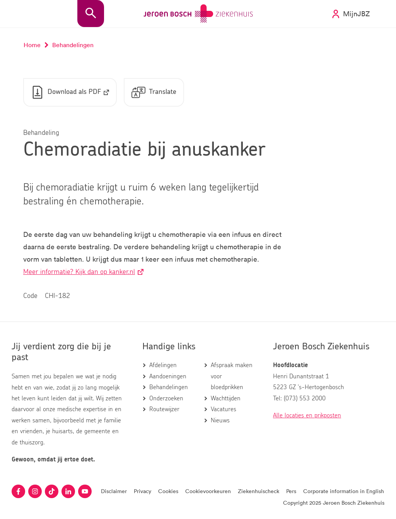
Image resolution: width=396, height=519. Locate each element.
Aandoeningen (167, 376)
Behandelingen (168, 387)
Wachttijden (226, 398)
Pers (291, 491)
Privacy (142, 491)
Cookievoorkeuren (208, 491)
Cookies (168, 491)
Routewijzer (164, 409)
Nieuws (220, 420)
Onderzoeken (166, 398)
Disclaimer (114, 491)
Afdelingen (163, 365)
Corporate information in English (343, 491)
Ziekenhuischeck (258, 491)
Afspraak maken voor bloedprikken (232, 376)
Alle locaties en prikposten (307, 415)
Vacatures (223, 409)
